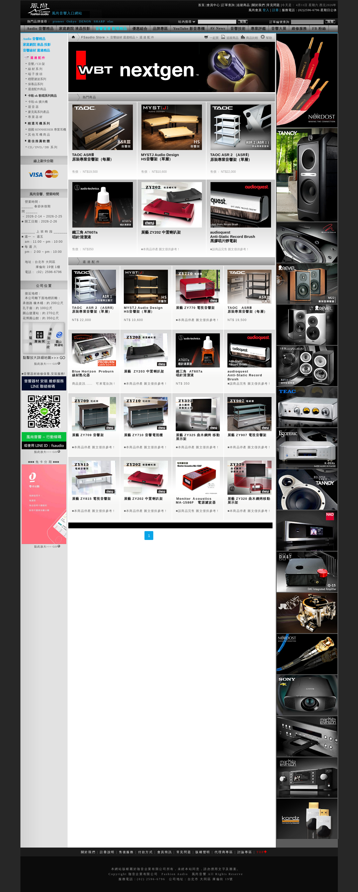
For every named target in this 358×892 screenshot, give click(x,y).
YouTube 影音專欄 (189, 29)
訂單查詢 (228, 5)
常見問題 (273, 5)
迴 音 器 (32, 107)
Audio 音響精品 (40, 29)
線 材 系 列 (33, 69)
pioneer (58, 21)
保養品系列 (34, 84)
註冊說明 (107, 852)
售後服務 (126, 852)
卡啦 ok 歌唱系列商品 (42, 95)
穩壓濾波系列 (35, 79)
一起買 (214, 38)
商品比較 (252, 38)
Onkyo (71, 21)
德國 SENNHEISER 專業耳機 (45, 129)
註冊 (275, 10)
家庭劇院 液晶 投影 (37, 44)
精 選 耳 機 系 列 (39, 123)
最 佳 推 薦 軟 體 (39, 141)
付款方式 (145, 852)
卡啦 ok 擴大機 (36, 102)
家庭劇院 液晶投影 (75, 29)
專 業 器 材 (33, 117)
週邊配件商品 (35, 89)
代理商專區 (224, 852)
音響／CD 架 (35, 64)
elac (110, 21)
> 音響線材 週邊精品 (120, 37)
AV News (217, 28)
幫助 (269, 38)
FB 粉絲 (319, 29)
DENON (85, 21)
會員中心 (213, 5)
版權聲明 (202, 852)
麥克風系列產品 (37, 112)
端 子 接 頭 (33, 74)
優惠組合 (139, 29)
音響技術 (238, 29)
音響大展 (278, 29)
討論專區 (244, 852)
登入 (266, 10)
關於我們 (258, 5)
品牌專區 (160, 29)
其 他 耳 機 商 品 (37, 134)
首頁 (201, 5)
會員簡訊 (164, 852)
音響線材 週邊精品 (36, 50)
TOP (261, 852)
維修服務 (299, 29)
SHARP (99, 21)
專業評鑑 (258, 29)
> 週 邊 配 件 (144, 37)
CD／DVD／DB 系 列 (41, 147)
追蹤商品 (243, 5)
